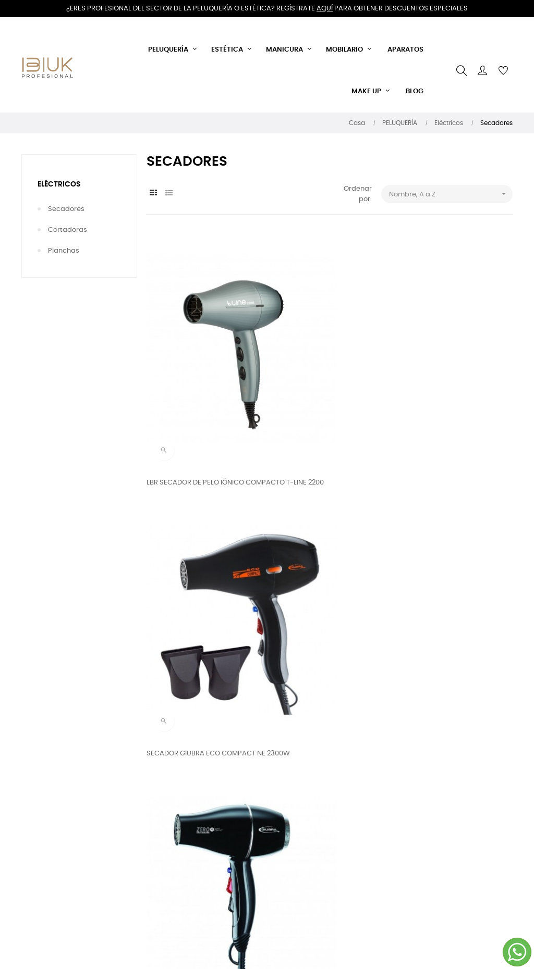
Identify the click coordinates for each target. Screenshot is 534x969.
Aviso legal (165, 874)
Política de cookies (178, 892)
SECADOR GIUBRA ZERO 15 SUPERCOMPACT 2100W (439, 395)
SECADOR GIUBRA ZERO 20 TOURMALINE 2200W (314, 584)
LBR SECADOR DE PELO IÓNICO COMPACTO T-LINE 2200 (195, 395)
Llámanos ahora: (258, 825)
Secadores (66, 209)
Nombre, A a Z (451, 194)
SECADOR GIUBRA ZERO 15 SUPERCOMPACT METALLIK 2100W (201, 584)
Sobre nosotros (172, 855)
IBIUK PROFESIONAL (261, 891)
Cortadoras (67, 230)
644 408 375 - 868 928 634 (266, 849)
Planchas (63, 250)
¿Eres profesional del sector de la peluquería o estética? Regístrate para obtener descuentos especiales (267, 8)
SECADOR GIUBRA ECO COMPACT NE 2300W (326, 395)
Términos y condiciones (167, 831)
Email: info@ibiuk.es (262, 872)
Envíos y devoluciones (183, 807)
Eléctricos (59, 184)
